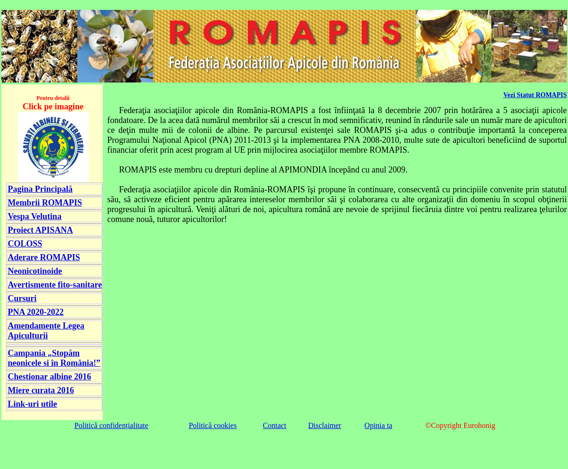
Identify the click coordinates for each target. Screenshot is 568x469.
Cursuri (22, 298)
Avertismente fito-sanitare (55, 284)
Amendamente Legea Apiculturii (46, 330)
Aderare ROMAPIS (44, 257)
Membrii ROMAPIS (45, 202)
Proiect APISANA (40, 230)
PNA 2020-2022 (36, 312)
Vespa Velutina (35, 216)
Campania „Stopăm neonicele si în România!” (54, 358)
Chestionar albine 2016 (49, 376)
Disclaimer (324, 425)
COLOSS (25, 243)
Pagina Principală (40, 189)
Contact (275, 425)
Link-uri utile (33, 404)
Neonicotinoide (35, 271)
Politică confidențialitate (111, 425)
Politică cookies (213, 425)
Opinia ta (378, 425)
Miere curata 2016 (41, 390)
